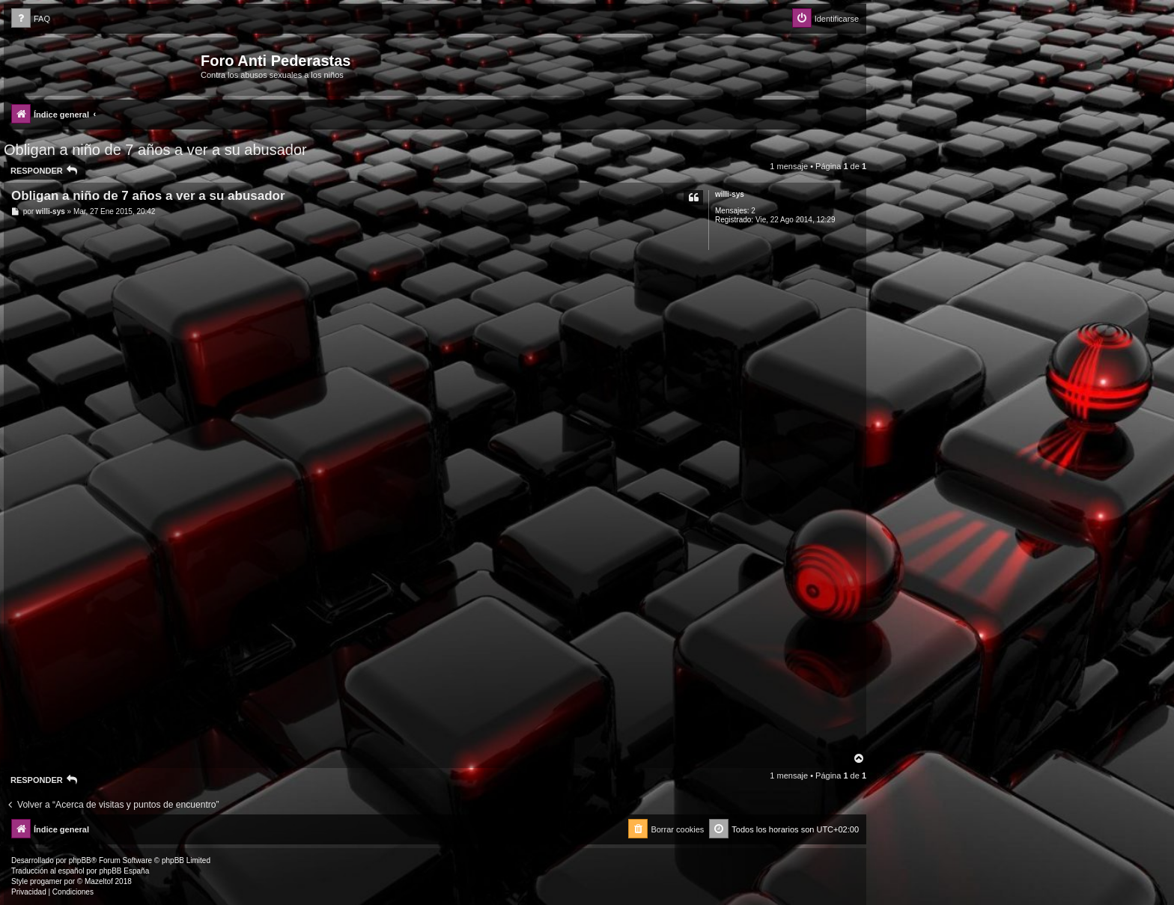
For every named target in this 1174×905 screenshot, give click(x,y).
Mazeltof (99, 881)
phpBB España (124, 871)
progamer (46, 881)
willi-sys (729, 194)
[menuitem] (30, 19)
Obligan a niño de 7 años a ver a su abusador (155, 149)
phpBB (80, 860)
